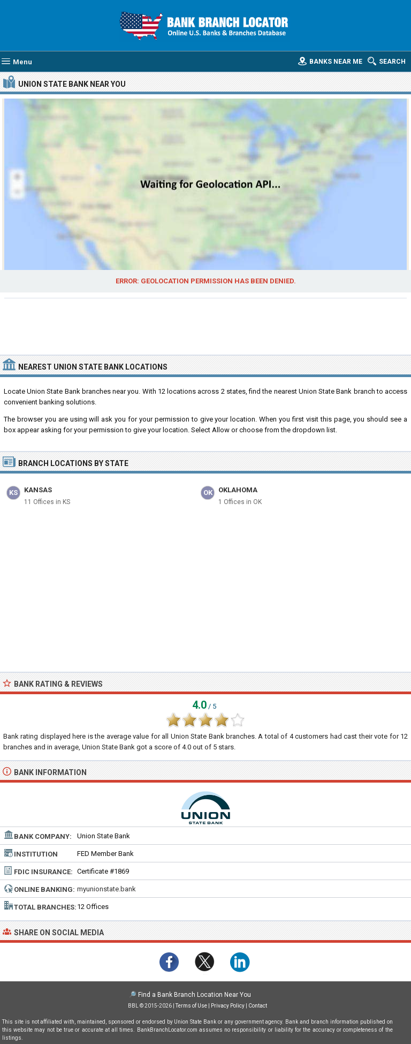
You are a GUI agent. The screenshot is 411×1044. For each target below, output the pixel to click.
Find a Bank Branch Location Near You (194, 994)
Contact (257, 1006)
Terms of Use (191, 1006)
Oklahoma (237, 490)
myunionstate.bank (106, 889)
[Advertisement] (205, 325)
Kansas (38, 490)
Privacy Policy (228, 1006)
